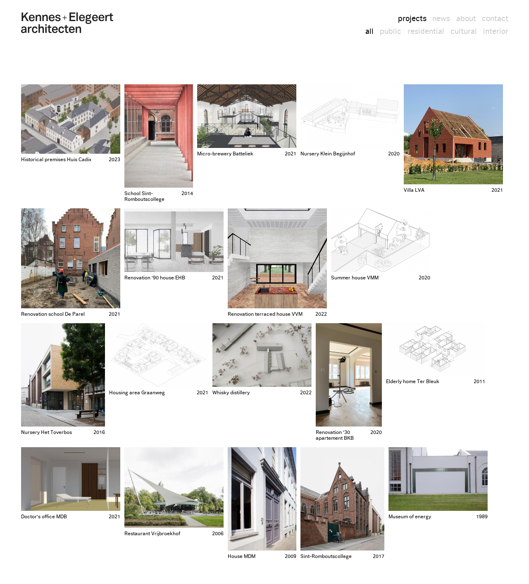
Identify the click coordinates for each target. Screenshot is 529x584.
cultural (463, 31)
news (441, 19)
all (369, 31)
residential (425, 31)
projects (412, 19)
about (466, 19)
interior (495, 31)
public (390, 31)
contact (495, 19)
